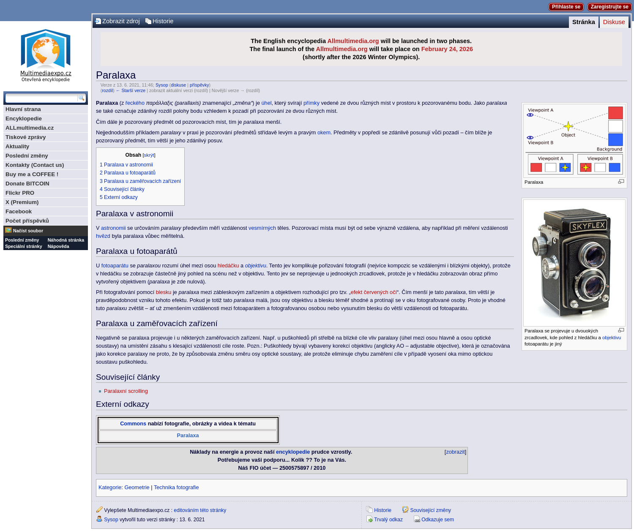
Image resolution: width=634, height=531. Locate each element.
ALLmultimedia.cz (29, 128)
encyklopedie (293, 452)
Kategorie (109, 487)
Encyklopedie (23, 118)
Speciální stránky (23, 246)
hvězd (103, 236)
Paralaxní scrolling (126, 391)
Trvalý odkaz (388, 520)
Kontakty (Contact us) (34, 165)
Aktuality (17, 146)
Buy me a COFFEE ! (31, 174)
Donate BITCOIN (27, 183)
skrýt (149, 155)
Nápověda (58, 246)
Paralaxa (188, 435)
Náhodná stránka (66, 239)
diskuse (178, 84)
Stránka (583, 22)
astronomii (113, 228)
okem (324, 133)
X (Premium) (22, 202)
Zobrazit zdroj (121, 21)
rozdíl (107, 90)
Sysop (162, 84)
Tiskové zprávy (25, 137)
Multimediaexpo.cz (45, 54)
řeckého (135, 103)
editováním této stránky (200, 510)
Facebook (18, 211)
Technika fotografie (176, 487)
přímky (311, 103)
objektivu (611, 337)
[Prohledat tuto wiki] (41, 98)
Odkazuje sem (437, 520)
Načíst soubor (28, 230)
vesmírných (262, 228)
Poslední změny (26, 155)
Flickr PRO (19, 193)
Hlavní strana (23, 109)
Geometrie (136, 487)
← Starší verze (130, 90)
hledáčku (228, 266)
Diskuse (614, 22)
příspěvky (199, 84)
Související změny (430, 510)
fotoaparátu (114, 266)
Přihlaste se (566, 7)
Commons (133, 424)
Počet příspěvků (27, 221)
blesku (164, 292)
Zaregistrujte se (610, 7)
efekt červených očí (374, 292)
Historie (163, 21)
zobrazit (455, 452)
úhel (267, 103)
